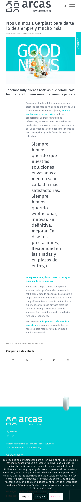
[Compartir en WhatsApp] (40, 360)
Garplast (30, 343)
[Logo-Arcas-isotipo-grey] (33, 6)
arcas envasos (21, 343)
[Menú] (70, 6)
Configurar (40, 496)
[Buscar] (63, 6)
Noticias (28, 34)
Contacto (78, 43)
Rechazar (55, 496)
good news (39, 343)
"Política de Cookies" (40, 488)
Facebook (8, 436)
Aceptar (25, 496)
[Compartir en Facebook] (13, 360)
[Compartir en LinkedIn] (54, 360)
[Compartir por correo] (68, 360)
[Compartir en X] (27, 360)
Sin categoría (37, 34)
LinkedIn (13, 436)
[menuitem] (63, 6)
